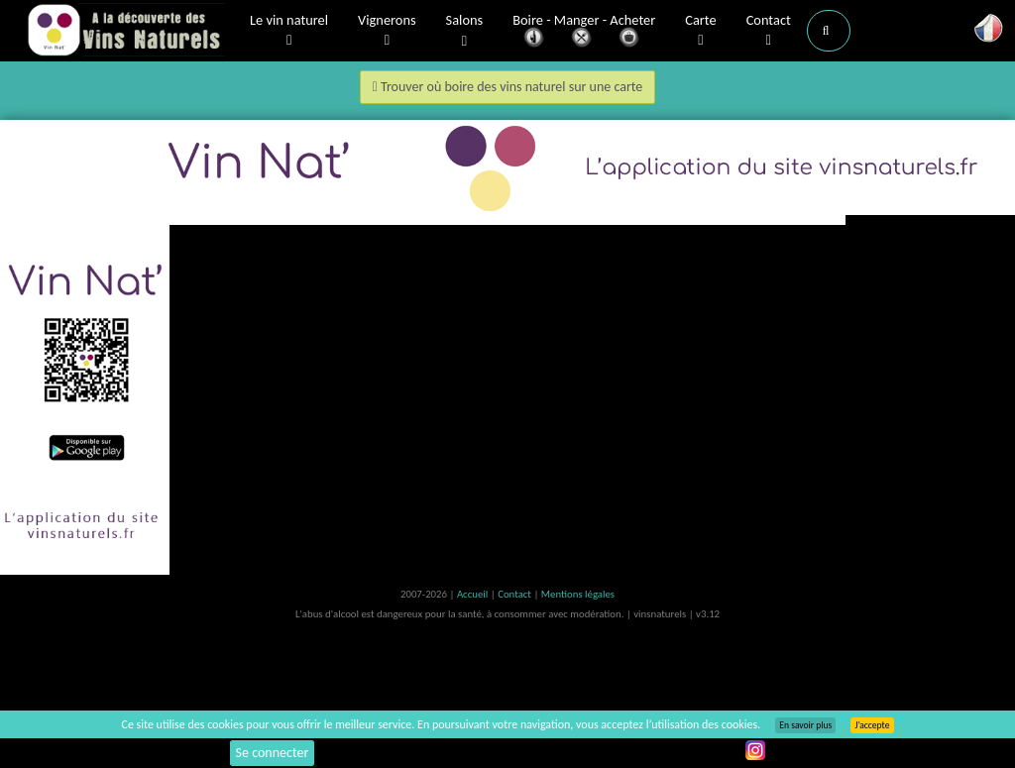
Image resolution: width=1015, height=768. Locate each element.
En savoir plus (805, 725)
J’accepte (871, 725)
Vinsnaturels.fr (126, 31)
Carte (700, 31)
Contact (768, 31)
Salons (465, 31)
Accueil (474, 594)
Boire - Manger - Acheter (583, 32)
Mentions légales (578, 594)
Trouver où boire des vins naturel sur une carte (508, 86)
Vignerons (387, 31)
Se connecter (272, 752)
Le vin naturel (289, 31)
